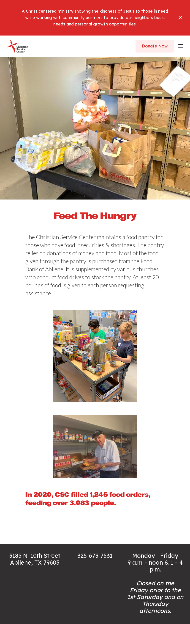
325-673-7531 (95, 555)
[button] (179, 46)
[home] (17, 46)
